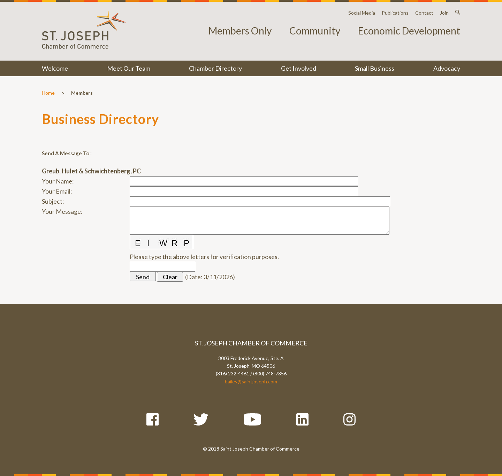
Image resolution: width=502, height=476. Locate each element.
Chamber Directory (215, 68)
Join (444, 13)
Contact (424, 13)
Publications (395, 13)
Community (314, 31)
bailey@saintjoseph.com (251, 381)
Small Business (374, 68)
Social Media (361, 13)
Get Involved (298, 68)
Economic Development (409, 31)
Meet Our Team (128, 68)
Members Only (240, 31)
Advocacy (446, 68)
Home (48, 93)
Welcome (55, 68)
